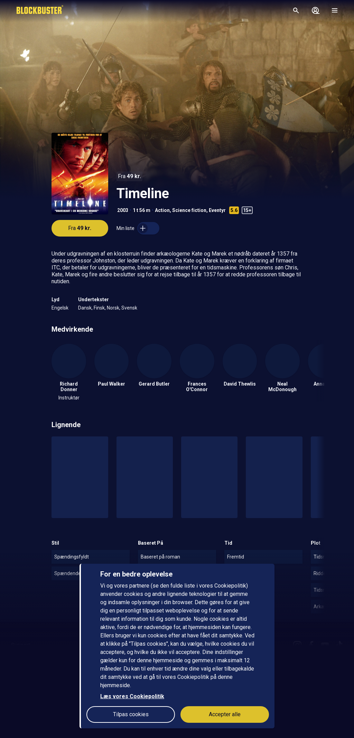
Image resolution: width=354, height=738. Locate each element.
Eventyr (217, 210)
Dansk (85, 308)
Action (162, 210)
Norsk (113, 308)
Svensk (129, 308)
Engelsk (60, 308)
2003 (122, 210)
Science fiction (189, 210)
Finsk (99, 308)
